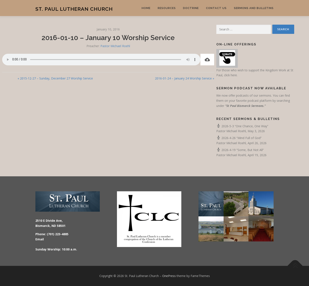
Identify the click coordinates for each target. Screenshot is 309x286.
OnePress (169, 276)
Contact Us (216, 8)
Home (146, 8)
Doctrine (191, 8)
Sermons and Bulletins (254, 8)
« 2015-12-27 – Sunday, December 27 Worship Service (55, 78)
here (234, 75)
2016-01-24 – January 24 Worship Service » (184, 78)
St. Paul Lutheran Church (74, 9)
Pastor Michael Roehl (115, 46)
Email (39, 239)
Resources (167, 8)
